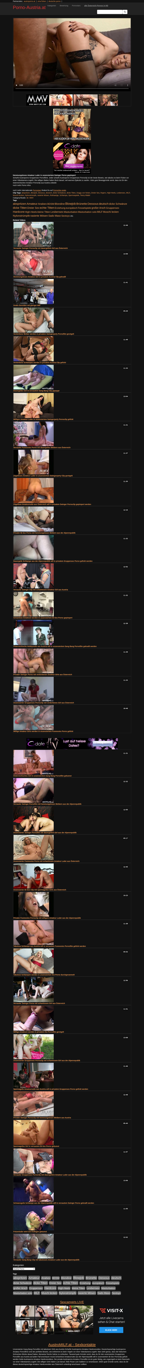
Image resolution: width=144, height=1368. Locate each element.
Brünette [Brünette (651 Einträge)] (81, 203)
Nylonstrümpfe (30, 195)
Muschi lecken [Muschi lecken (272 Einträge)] (111, 211)
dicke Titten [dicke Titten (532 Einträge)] (20, 207)
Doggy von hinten (83, 193)
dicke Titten (71, 193)
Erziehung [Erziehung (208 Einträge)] (60, 208)
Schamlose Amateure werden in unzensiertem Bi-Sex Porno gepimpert (42, 618)
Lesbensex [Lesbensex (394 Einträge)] (57, 211)
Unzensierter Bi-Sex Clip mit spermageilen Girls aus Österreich (39, 890)
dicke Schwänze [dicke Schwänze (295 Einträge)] (118, 203)
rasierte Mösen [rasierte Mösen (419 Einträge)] (39, 215)
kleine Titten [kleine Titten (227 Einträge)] (43, 212)
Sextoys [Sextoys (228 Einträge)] (65, 215)
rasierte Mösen (43, 195)
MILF (128, 193)
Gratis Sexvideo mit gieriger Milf (26, 305)
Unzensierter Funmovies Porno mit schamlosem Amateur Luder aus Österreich (46, 861)
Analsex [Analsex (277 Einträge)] (42, 203)
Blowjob (34, 193)
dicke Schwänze (59, 193)
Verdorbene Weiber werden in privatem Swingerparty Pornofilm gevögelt (43, 334)
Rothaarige (54, 195)
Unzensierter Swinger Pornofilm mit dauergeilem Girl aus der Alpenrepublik (45, 833)
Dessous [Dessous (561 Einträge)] (93, 203)
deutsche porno (54, 1)
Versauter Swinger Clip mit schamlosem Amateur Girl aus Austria (40, 590)
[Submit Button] (124, 12)
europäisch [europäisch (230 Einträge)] (71, 208)
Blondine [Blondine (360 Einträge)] (60, 203)
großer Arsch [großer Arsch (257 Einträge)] (99, 207)
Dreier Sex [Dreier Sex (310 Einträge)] (33, 207)
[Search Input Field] (109, 12)
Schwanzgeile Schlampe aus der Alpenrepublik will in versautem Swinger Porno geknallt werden (53, 1203)
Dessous (41, 193)
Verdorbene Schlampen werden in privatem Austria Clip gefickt (39, 363)
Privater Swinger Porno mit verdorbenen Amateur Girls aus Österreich (42, 675)
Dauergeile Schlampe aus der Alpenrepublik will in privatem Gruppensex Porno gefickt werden (53, 561)
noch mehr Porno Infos (22, 185)
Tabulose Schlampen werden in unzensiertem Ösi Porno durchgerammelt (44, 975)
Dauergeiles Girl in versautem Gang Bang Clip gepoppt (36, 391)
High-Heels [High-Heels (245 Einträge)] (31, 212)
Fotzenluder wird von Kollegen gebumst (30, 1232)
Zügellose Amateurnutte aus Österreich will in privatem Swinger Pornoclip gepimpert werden (52, 504)
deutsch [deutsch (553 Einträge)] (104, 203)
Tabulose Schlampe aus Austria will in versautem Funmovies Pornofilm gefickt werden (49, 946)
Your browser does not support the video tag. (72, 54)
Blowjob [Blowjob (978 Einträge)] (70, 203)
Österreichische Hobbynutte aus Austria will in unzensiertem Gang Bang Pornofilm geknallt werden (55, 646)
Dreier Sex (95, 193)
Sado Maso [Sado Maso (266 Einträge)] (54, 215)
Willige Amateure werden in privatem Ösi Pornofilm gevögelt (38, 1032)
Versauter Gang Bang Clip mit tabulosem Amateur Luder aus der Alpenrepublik (46, 1260)
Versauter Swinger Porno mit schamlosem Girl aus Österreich (39, 1003)
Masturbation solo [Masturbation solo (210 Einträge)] (87, 212)
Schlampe (63, 195)
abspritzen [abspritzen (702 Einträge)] (19, 203)
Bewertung (64, 6)
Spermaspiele (73, 195)
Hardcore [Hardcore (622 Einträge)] (19, 211)
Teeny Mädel (85, 195)
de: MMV (30, 198)
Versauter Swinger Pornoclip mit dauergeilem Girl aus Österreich (40, 248)
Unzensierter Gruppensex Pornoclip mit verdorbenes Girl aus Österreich (43, 703)
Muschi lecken (18, 195)
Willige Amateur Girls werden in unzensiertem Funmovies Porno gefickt (43, 731)
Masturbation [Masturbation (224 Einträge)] (70, 212)
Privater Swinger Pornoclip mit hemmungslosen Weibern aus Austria (42, 1118)
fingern (103, 193)
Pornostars (76, 6)
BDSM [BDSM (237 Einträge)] (50, 204)
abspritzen (26, 193)
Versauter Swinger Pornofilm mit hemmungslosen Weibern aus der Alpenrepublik (47, 804)
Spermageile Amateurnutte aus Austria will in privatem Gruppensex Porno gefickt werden (50, 1089)
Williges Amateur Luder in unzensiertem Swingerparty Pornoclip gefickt (43, 419)
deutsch (49, 193)
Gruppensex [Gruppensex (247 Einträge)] (112, 208)
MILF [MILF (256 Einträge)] (100, 211)
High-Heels (111, 193)
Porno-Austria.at (29, 7)
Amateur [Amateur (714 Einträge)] (32, 203)
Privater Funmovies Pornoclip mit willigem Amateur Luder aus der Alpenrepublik (47, 918)
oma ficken (41, 1)
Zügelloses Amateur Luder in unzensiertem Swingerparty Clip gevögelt (43, 476)
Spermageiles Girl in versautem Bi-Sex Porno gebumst (36, 1146)
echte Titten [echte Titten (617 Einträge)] (47, 207)
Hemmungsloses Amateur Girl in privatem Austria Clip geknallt (39, 277)
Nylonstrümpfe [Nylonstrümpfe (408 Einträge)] (21, 215)
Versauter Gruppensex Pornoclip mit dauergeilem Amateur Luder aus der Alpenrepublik (50, 1175)
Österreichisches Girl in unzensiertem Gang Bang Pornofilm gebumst (42, 776)
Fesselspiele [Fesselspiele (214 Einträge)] (84, 208)
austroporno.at (29, 1)
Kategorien (52, 6)
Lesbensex (121, 193)
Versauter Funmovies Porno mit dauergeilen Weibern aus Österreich (42, 448)
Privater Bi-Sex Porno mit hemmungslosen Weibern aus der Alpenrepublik (44, 533)
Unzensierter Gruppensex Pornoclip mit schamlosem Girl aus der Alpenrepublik (46, 1061)
